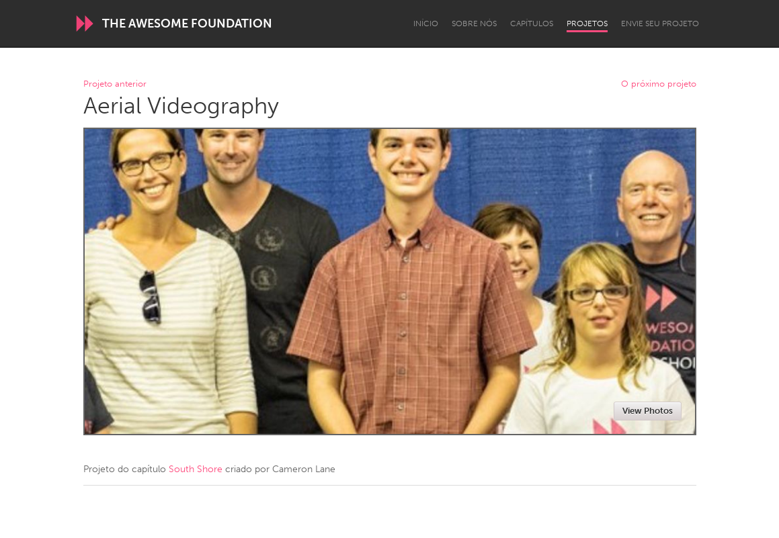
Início (425, 23)
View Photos (647, 411)
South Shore (195, 469)
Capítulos (531, 23)
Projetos (587, 23)
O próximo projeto (658, 84)
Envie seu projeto (660, 23)
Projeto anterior (115, 84)
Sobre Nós (474, 23)
